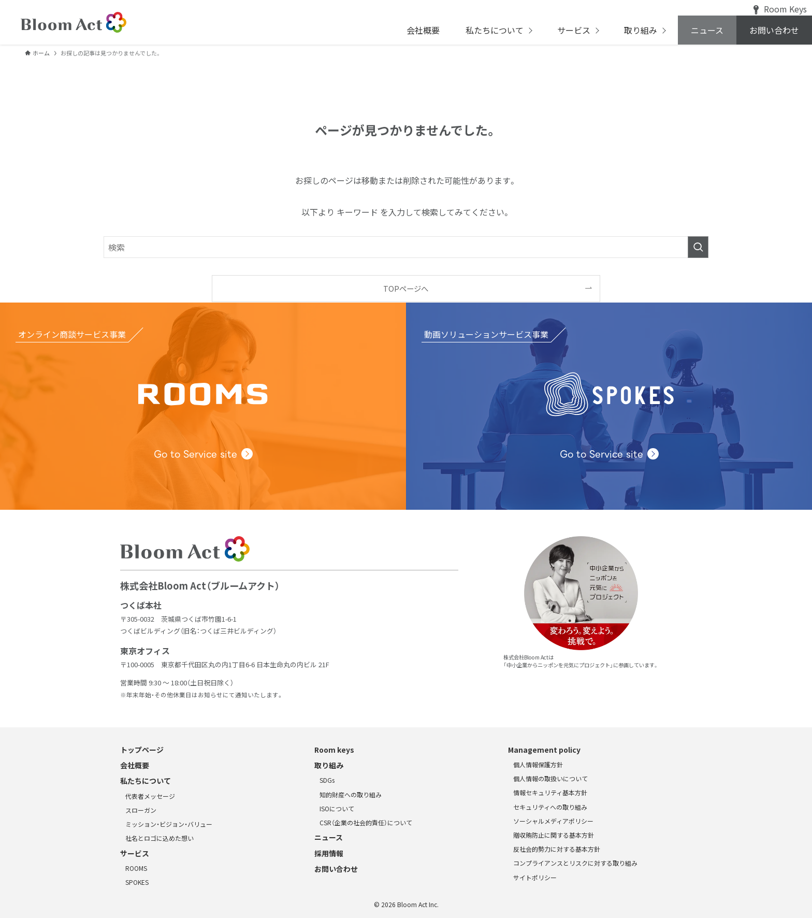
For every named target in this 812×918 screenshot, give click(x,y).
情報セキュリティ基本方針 (550, 792)
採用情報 (328, 853)
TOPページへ (405, 288)
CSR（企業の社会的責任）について (366, 822)
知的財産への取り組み (351, 794)
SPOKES (137, 882)
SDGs (327, 780)
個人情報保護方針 (538, 764)
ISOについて (337, 808)
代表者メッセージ (150, 796)
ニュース (328, 837)
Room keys (334, 749)
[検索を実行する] (698, 247)
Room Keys (780, 9)
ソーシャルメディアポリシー (553, 820)
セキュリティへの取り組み (550, 806)
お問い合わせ (336, 869)
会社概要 (134, 765)
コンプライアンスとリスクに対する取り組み (575, 862)
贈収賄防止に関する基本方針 (553, 834)
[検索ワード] (406, 247)
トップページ (142, 749)
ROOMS (136, 868)
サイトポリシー (535, 877)
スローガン (140, 810)
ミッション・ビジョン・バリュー (168, 824)
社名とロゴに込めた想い (159, 838)
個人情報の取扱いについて (550, 778)
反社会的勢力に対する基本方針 (556, 848)
